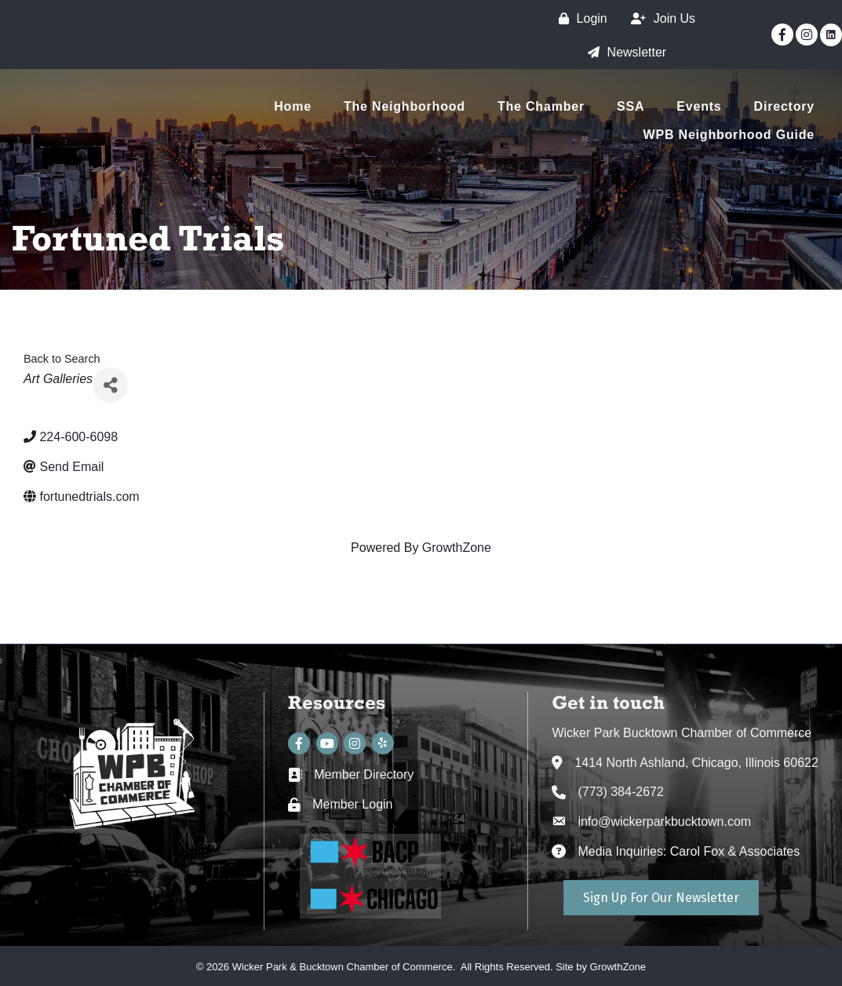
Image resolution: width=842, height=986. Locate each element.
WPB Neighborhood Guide (729, 134)
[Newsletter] (623, 52)
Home (293, 106)
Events (698, 106)
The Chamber (541, 106)
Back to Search (62, 358)
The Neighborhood (404, 106)
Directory (784, 106)
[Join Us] (659, 18)
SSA (630, 106)
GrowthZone (456, 547)
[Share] (110, 385)
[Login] (579, 18)
